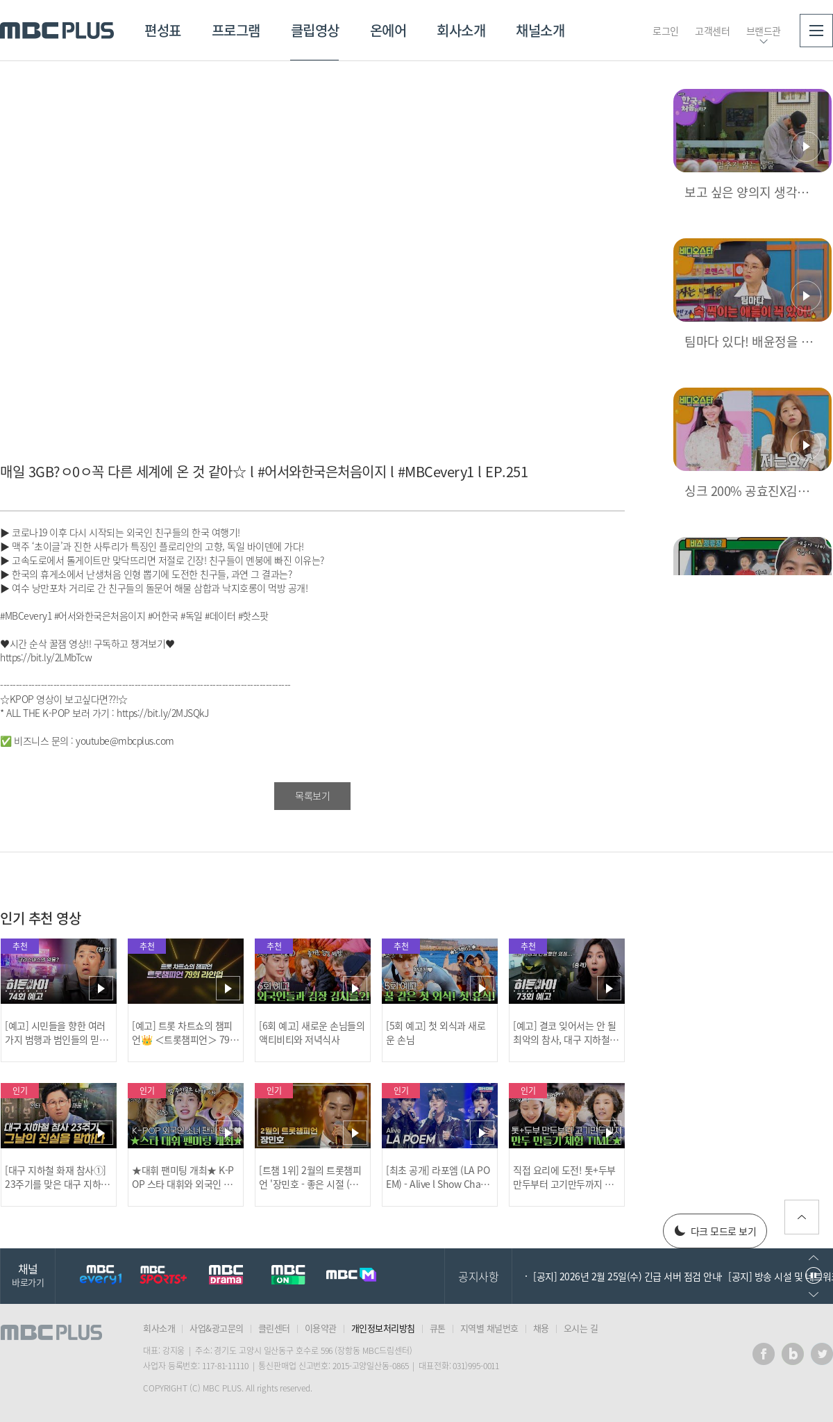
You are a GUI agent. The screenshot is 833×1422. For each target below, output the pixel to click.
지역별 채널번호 (489, 1327)
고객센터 (712, 31)
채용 (541, 1327)
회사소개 (461, 30)
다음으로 (813, 1294)
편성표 (162, 30)
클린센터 (274, 1327)
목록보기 (312, 795)
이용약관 (321, 1327)
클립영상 (315, 30)
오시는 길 (581, 1327)
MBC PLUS (57, 30)
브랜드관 (763, 31)
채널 (28, 1274)
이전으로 (813, 1257)
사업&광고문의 (217, 1327)
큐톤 (438, 1327)
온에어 (388, 30)
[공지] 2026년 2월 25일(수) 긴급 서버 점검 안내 (627, 1276)
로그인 (666, 31)
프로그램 (236, 30)
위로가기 (801, 1217)
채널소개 (540, 30)
